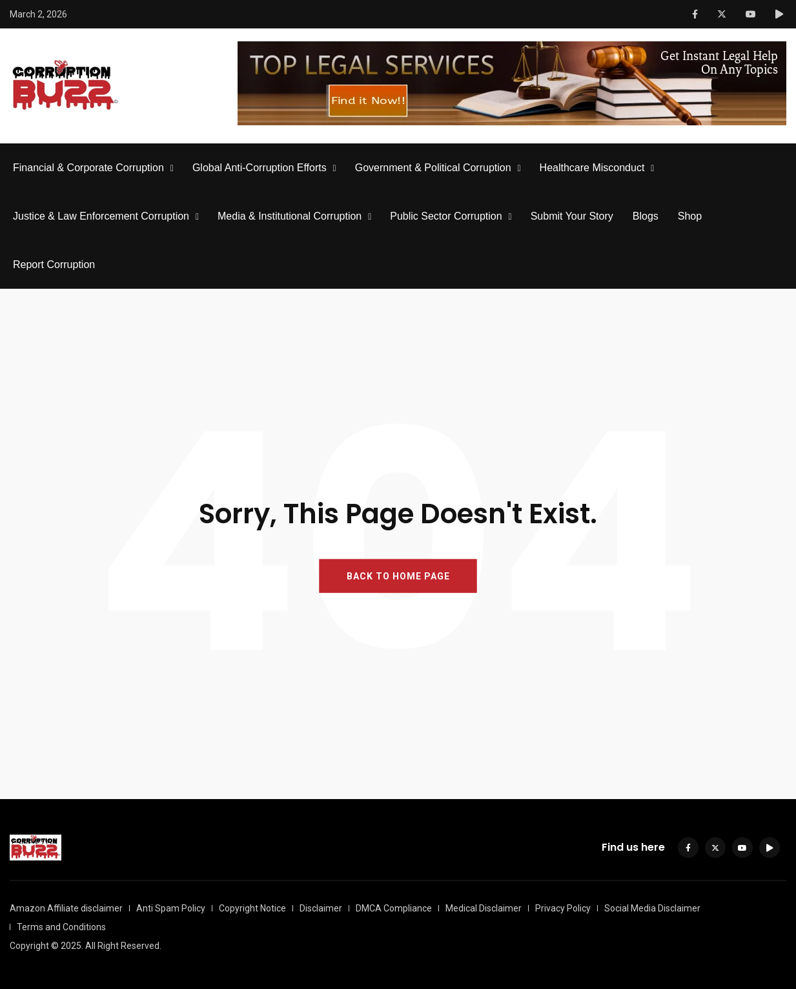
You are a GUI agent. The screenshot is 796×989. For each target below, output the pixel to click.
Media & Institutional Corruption (290, 216)
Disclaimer (321, 908)
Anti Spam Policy (170, 908)
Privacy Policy (563, 908)
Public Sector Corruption (446, 216)
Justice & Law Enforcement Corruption (101, 216)
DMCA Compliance (394, 908)
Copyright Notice (252, 908)
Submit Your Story (572, 216)
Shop (690, 216)
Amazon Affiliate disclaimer (66, 908)
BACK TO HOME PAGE (398, 576)
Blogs (645, 216)
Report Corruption (54, 264)
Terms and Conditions (61, 927)
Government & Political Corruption (433, 167)
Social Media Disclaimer (652, 908)
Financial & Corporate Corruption (88, 167)
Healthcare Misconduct (592, 167)
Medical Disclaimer (483, 908)
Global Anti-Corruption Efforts (259, 167)
